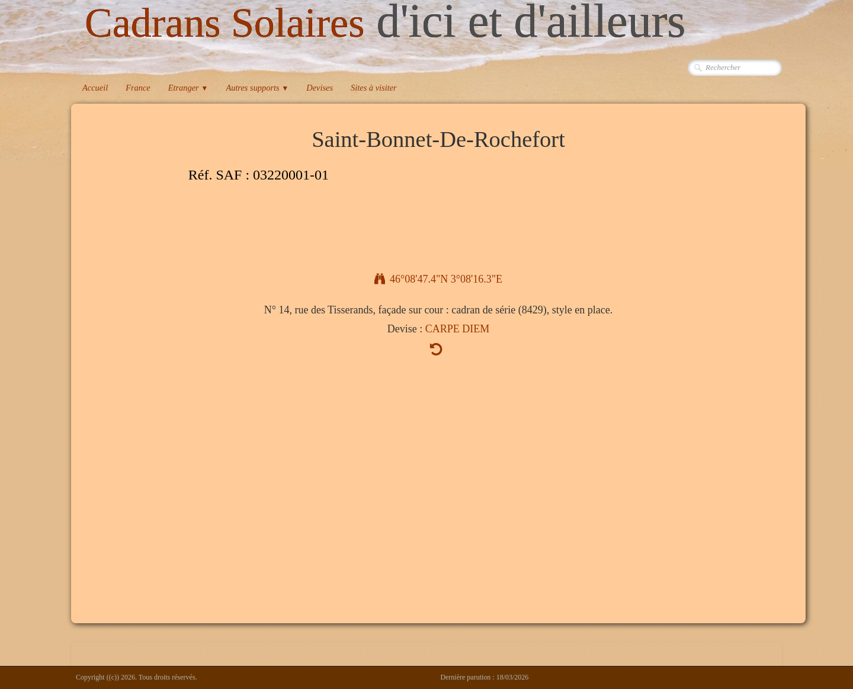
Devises (319, 87)
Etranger (188, 87)
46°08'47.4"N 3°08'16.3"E (438, 279)
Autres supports (257, 87)
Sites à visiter (374, 87)
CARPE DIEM (457, 329)
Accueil (95, 87)
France (138, 87)
